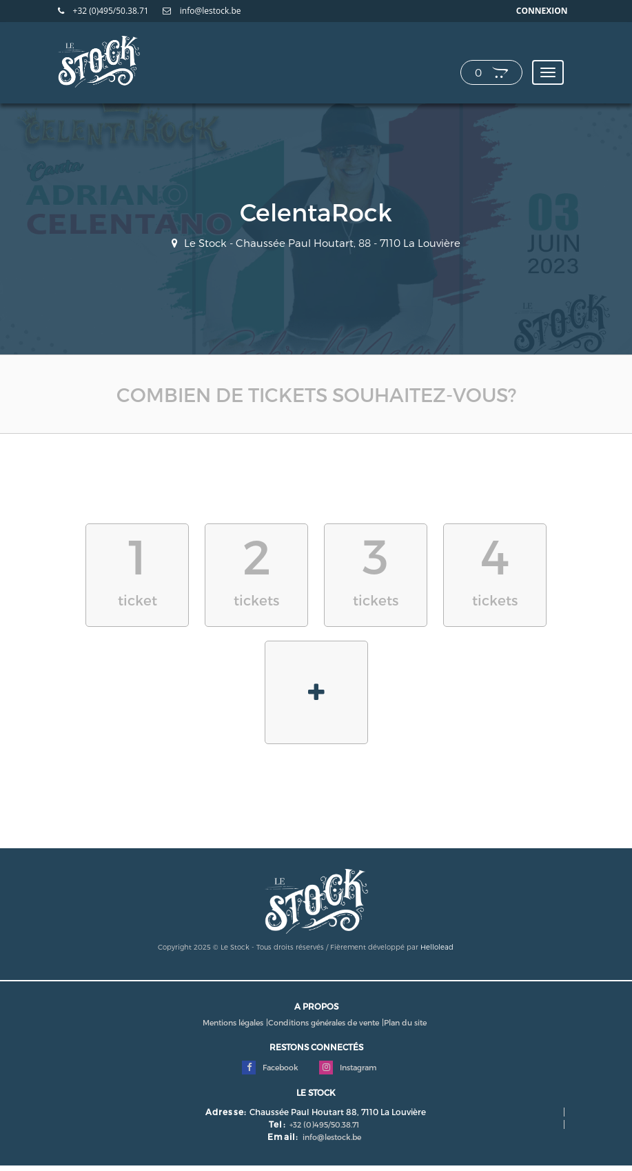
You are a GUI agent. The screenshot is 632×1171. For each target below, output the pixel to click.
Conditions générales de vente (323, 1022)
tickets (256, 567)
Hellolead (436, 947)
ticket (137, 567)
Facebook (270, 1067)
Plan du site (405, 1022)
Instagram (347, 1067)
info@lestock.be (202, 11)
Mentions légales (233, 1022)
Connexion (542, 11)
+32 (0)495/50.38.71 (103, 11)
